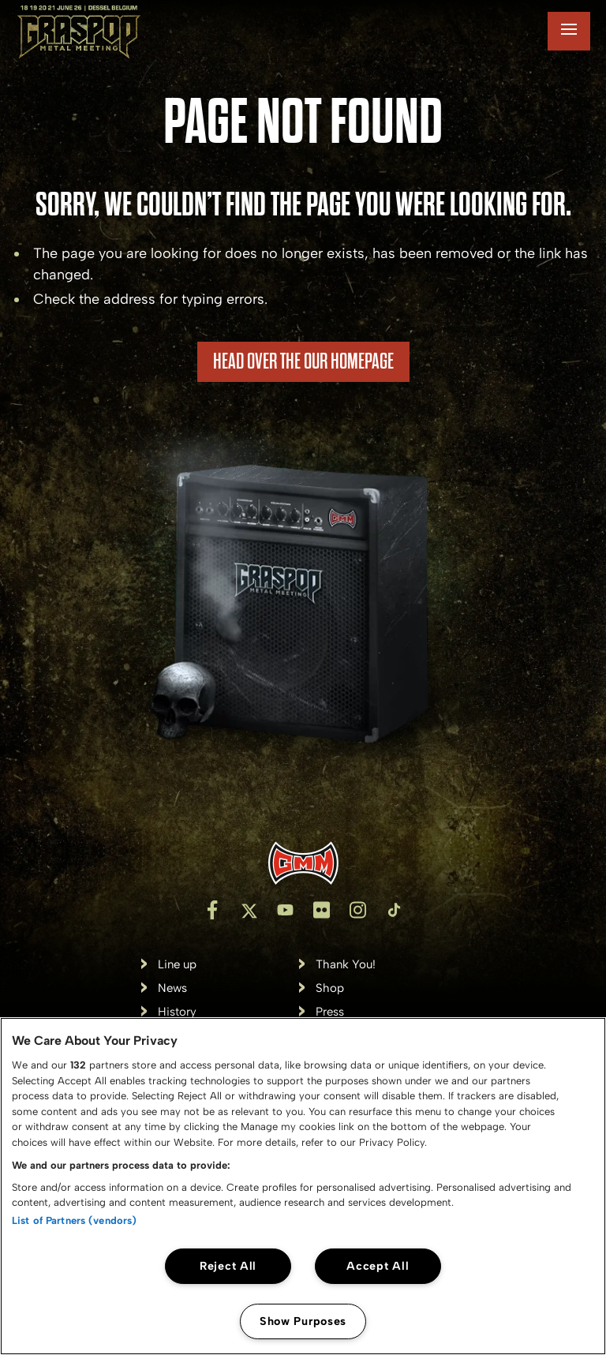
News (172, 988)
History (177, 1012)
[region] (303, 1186)
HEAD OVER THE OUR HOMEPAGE (303, 361)
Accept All (377, 1266)
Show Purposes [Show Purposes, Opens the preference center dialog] (303, 1321)
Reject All (228, 1266)
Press (330, 1012)
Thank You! (346, 965)
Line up (177, 965)
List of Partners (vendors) (74, 1220)
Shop (330, 988)
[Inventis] (303, 863)
